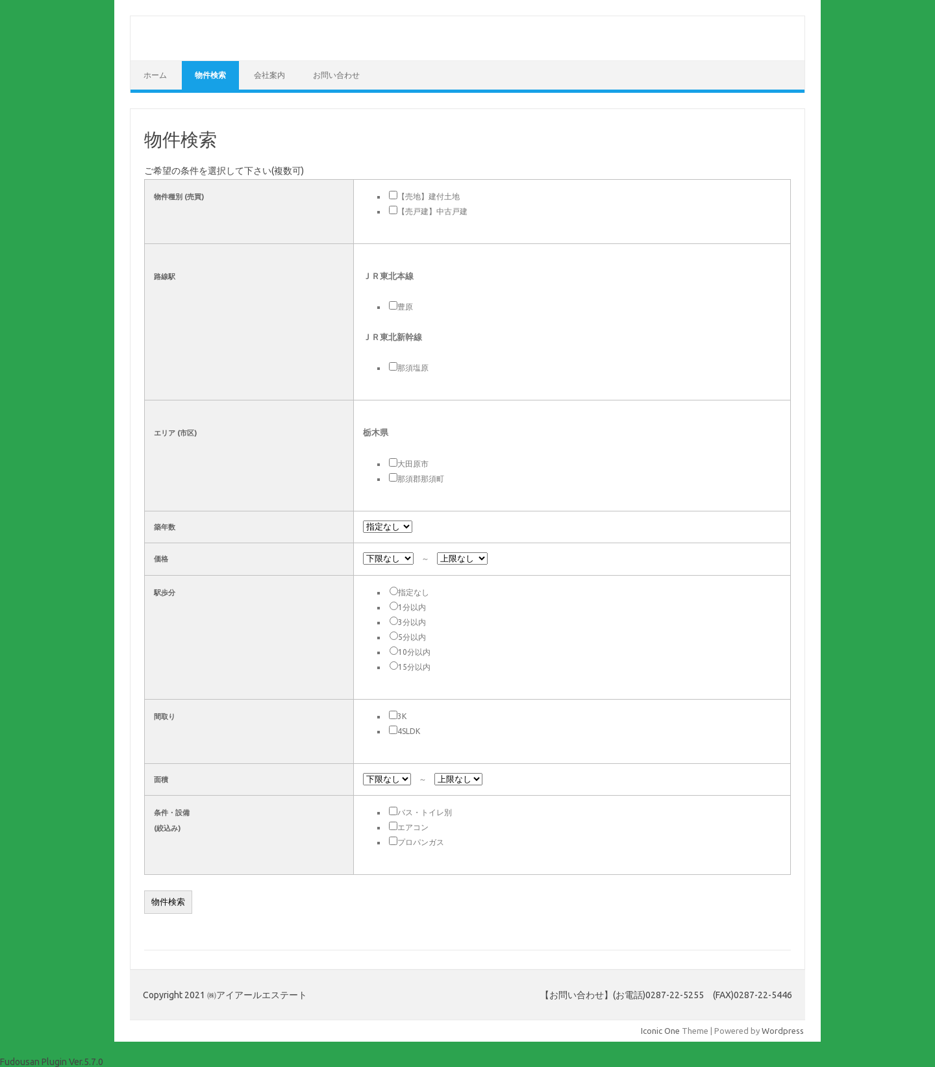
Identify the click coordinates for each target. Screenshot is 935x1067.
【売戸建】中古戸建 (432, 211)
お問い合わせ (336, 75)
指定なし (413, 592)
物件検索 (210, 75)
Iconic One (660, 1030)
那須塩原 (413, 367)
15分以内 (414, 667)
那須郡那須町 (420, 478)
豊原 (405, 306)
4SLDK (408, 731)
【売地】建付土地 (428, 196)
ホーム (155, 75)
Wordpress (783, 1030)
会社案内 (269, 75)
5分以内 (412, 637)
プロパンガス (420, 842)
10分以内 (414, 652)
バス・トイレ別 (424, 812)
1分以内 (412, 607)
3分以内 (412, 622)
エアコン (413, 827)
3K (401, 716)
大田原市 (413, 464)
